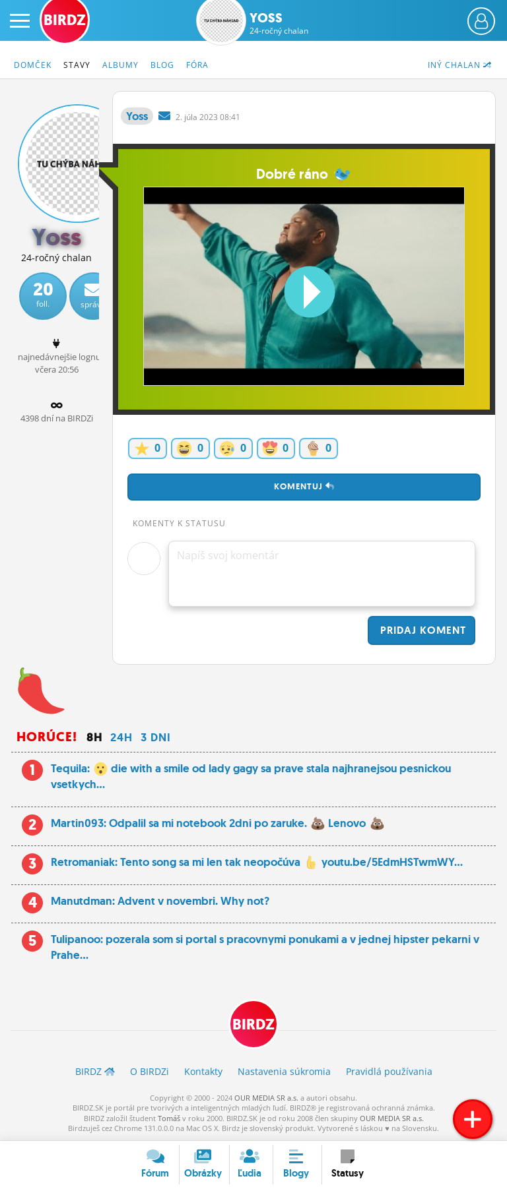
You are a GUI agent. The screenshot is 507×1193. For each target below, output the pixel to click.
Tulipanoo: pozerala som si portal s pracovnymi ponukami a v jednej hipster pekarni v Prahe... (265, 947)
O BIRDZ (149, 1071)
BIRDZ (253, 1024)
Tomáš (169, 1118)
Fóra (197, 65)
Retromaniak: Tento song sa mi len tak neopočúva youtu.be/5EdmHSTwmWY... (257, 862)
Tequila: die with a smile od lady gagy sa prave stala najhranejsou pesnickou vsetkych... (251, 776)
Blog (162, 65)
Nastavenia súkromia (284, 1071)
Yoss (279, 23)
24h (121, 737)
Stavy (76, 65)
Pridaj (421, 630)
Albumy (120, 65)
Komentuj (304, 486)
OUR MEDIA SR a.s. (266, 1098)
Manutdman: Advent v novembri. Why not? (160, 901)
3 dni (156, 737)
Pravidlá (389, 1071)
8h (94, 737)
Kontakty (203, 1071)
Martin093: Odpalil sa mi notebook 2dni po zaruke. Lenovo (217, 823)
